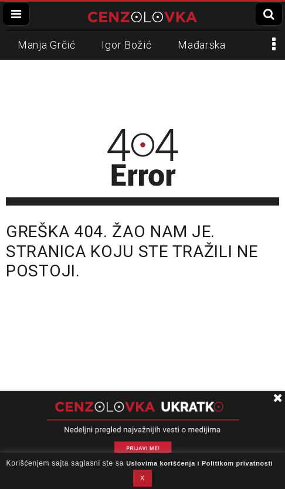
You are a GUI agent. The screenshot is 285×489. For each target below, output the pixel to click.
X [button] (142, 477)
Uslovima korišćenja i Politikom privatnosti (199, 463)
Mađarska (202, 45)
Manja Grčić (47, 45)
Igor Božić (126, 45)
